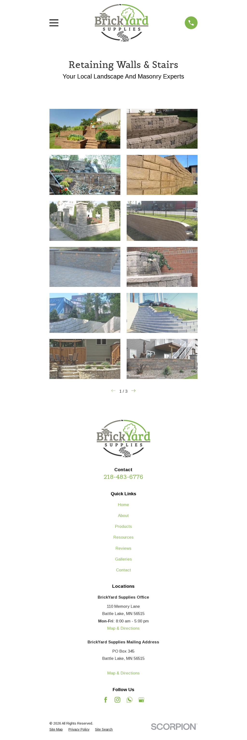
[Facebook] (106, 700)
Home (123, 504)
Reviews (123, 548)
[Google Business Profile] (141, 700)
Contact (123, 570)
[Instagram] (117, 700)
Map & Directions (123, 628)
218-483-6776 (123, 476)
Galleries (123, 559)
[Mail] (129, 700)
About (123, 515)
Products (123, 526)
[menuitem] (56, 730)
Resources (123, 537)
